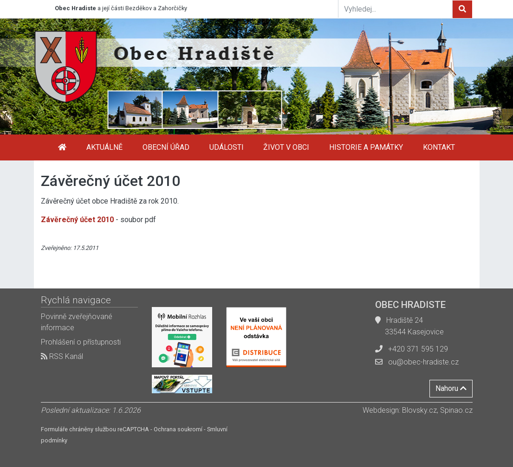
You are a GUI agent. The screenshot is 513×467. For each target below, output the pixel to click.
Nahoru (451, 388)
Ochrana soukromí (178, 429)
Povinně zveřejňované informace (76, 322)
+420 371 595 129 (418, 349)
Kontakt (439, 147)
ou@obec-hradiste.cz (423, 362)
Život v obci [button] (286, 147)
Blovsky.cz (419, 410)
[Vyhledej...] (395, 9)
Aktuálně (104, 147)
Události (226, 147)
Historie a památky (366, 147)
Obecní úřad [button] (166, 147)
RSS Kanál (62, 356)
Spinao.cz (456, 410)
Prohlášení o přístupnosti (81, 342)
